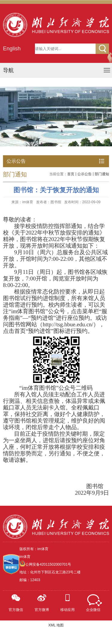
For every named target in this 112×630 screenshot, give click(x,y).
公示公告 (84, 174)
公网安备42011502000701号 (48, 564)
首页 (70, 174)
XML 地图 (56, 625)
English (12, 49)
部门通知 (102, 174)
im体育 (24, 557)
